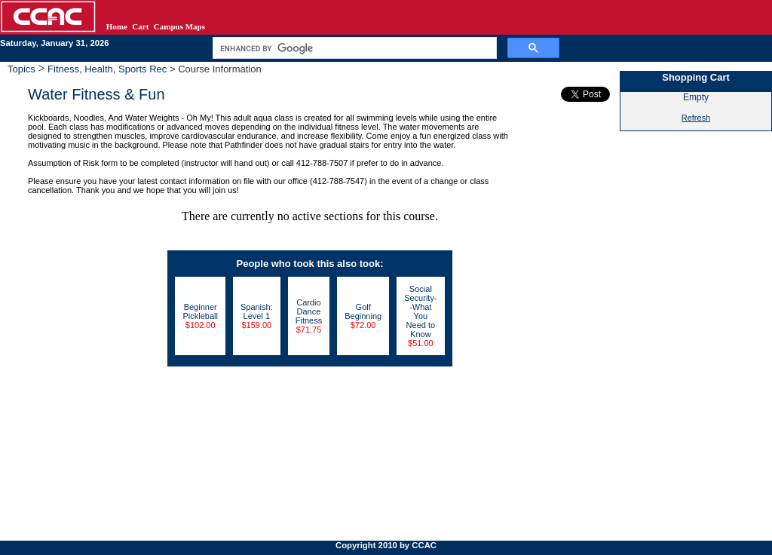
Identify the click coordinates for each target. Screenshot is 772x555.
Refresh (696, 117)
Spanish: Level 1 (256, 311)
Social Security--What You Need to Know (420, 311)
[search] (353, 48)
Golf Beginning (363, 311)
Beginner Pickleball (199, 311)
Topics (23, 69)
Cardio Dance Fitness (309, 311)
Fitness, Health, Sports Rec (107, 69)
